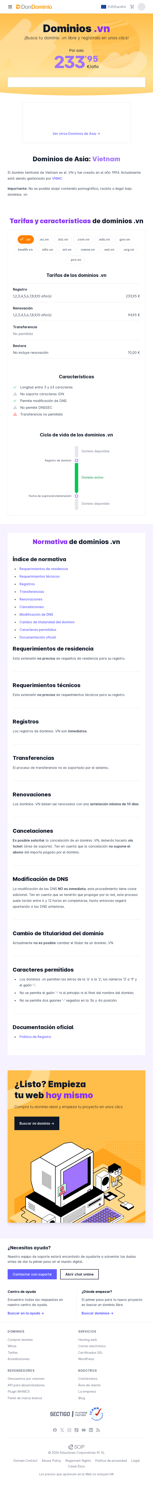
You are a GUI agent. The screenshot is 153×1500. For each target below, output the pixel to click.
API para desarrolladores (26, 1385)
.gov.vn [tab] (124, 239)
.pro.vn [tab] (75, 260)
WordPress (86, 1359)
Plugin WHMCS (19, 1391)
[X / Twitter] (62, 1430)
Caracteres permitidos (37, 630)
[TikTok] (76, 1430)
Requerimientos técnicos (39, 576)
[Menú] (10, 7)
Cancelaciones (31, 607)
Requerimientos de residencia (43, 569)
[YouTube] (84, 1430)
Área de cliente (89, 1385)
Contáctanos (87, 1379)
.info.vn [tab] (47, 249)
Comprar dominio (20, 1340)
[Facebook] (55, 1430)
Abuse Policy (51, 1461)
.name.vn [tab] (87, 249)
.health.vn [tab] (25, 249)
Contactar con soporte (32, 1274)
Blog (81, 1398)
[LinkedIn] (91, 1430)
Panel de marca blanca (25, 1398)
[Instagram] (69, 1430)
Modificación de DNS (36, 614)
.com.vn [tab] (83, 239)
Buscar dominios (98, 1313)
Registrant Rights (78, 1461)
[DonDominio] (34, 7)
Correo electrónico (92, 1346)
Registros (27, 584)
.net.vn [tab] (109, 249)
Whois (12, 1346)
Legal (135, 1461)
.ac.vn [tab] (44, 239)
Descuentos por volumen (26, 1379)
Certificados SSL (90, 1353)
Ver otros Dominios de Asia (76, 133)
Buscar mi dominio (36, 1123)
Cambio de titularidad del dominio (47, 622)
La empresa (87, 1391)
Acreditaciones (19, 1359)
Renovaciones (30, 599)
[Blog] (98, 1430)
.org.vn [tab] (128, 249)
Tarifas (13, 1353)
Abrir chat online (79, 1274)
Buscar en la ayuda (26, 1313)
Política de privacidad (111, 1461)
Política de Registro (35, 1037)
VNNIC (57, 178)
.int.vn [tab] (66, 249)
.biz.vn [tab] (63, 239)
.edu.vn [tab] (104, 239)
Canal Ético (76, 1466)
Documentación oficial (37, 637)
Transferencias (31, 591)
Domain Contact (25, 1461)
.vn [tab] (28, 239)
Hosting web (87, 1340)
